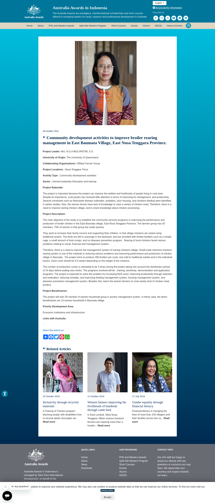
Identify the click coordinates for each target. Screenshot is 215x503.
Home (30, 25)
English (158, 3)
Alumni (146, 25)
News (84, 464)
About (41, 25)
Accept (107, 497)
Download (86, 468)
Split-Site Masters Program (92, 25)
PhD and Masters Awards (61, 25)
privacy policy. (107, 490)
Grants (134, 25)
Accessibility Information (167, 7)
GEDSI (158, 25)
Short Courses (118, 25)
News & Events (174, 25)
